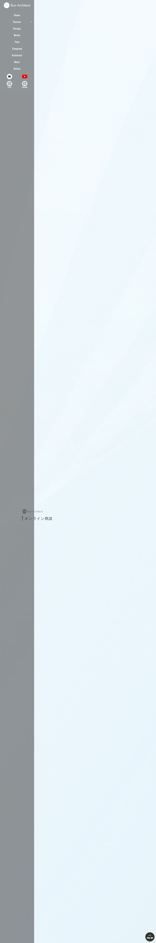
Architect (17, 54)
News (17, 61)
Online (17, 68)
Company (17, 48)
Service (17, 21)
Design (17, 28)
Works (17, 34)
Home (17, 14)
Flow (17, 41)
